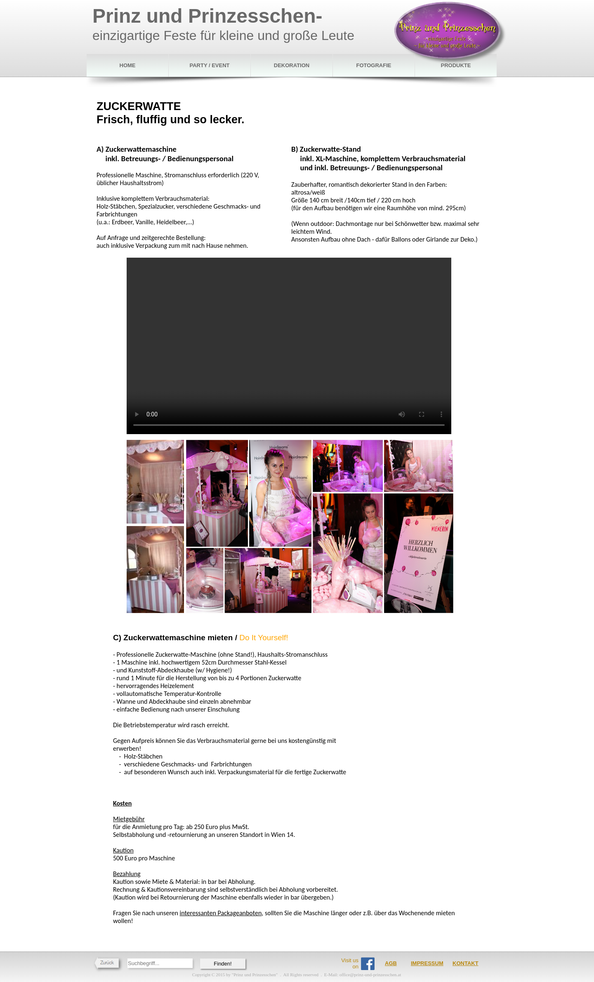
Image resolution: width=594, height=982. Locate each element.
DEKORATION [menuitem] (291, 65)
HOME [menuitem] (128, 65)
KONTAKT (465, 963)
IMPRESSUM (427, 963)
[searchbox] (160, 963)
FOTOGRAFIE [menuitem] (373, 65)
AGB (391, 963)
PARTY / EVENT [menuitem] (209, 65)
